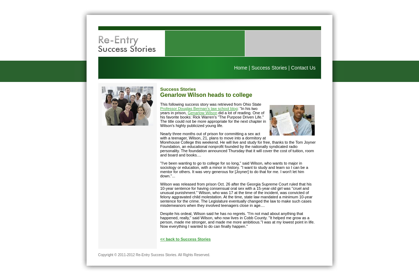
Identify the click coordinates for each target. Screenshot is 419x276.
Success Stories (269, 68)
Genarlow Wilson (202, 113)
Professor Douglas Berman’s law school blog (199, 108)
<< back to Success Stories (185, 239)
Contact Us (303, 68)
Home (240, 68)
